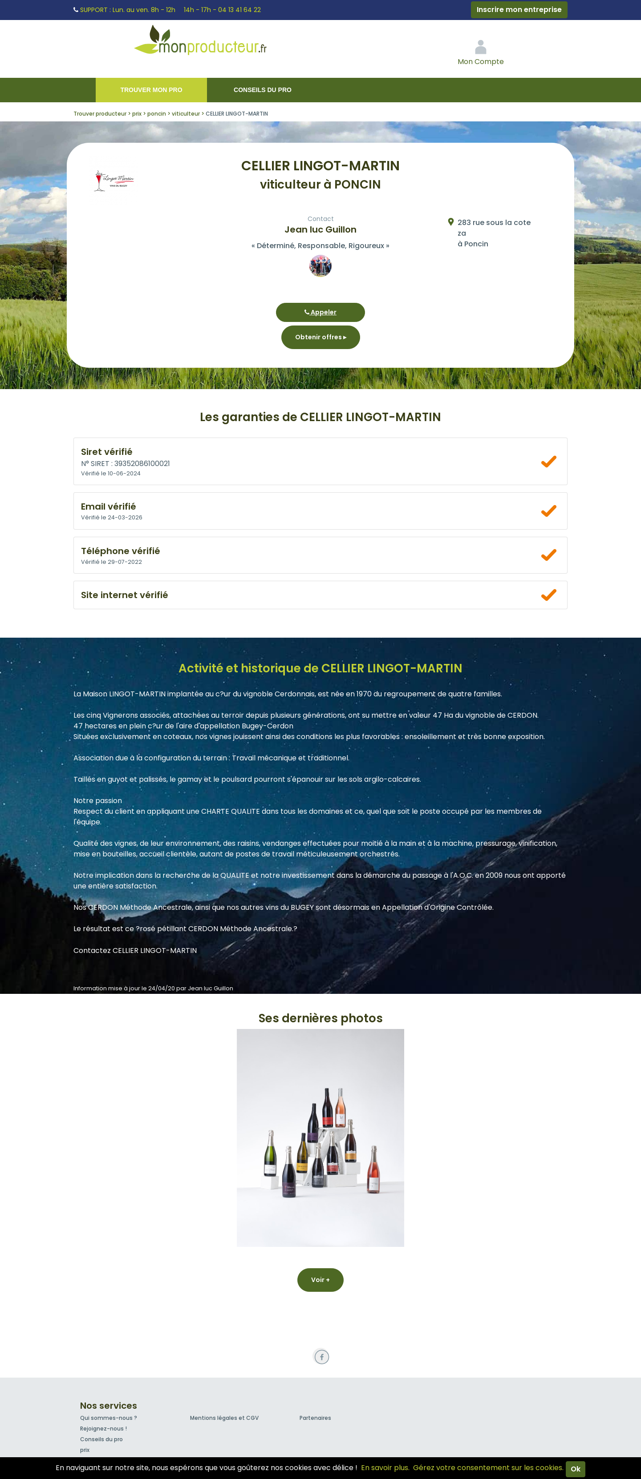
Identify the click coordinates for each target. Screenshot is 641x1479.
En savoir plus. (385, 1468)
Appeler (320, 312)
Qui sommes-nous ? (108, 1418)
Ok (575, 1469)
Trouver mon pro (151, 89)
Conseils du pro (263, 89)
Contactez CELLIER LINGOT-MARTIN (135, 950)
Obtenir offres (320, 337)
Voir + (320, 1279)
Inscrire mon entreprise (519, 9)
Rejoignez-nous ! (103, 1428)
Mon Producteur (217, 42)
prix (84, 1450)
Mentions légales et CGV (224, 1418)
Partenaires (315, 1418)
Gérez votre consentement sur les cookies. (488, 1468)
